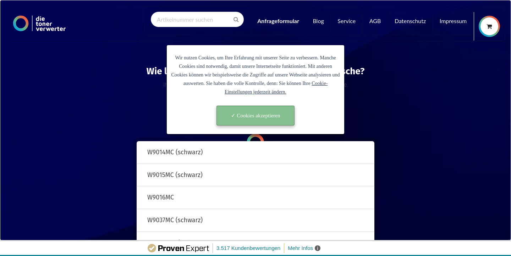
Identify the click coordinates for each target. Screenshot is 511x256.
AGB (375, 20)
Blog (318, 20)
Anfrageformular (278, 20)
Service (346, 20)
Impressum (453, 20)
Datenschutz (410, 20)
